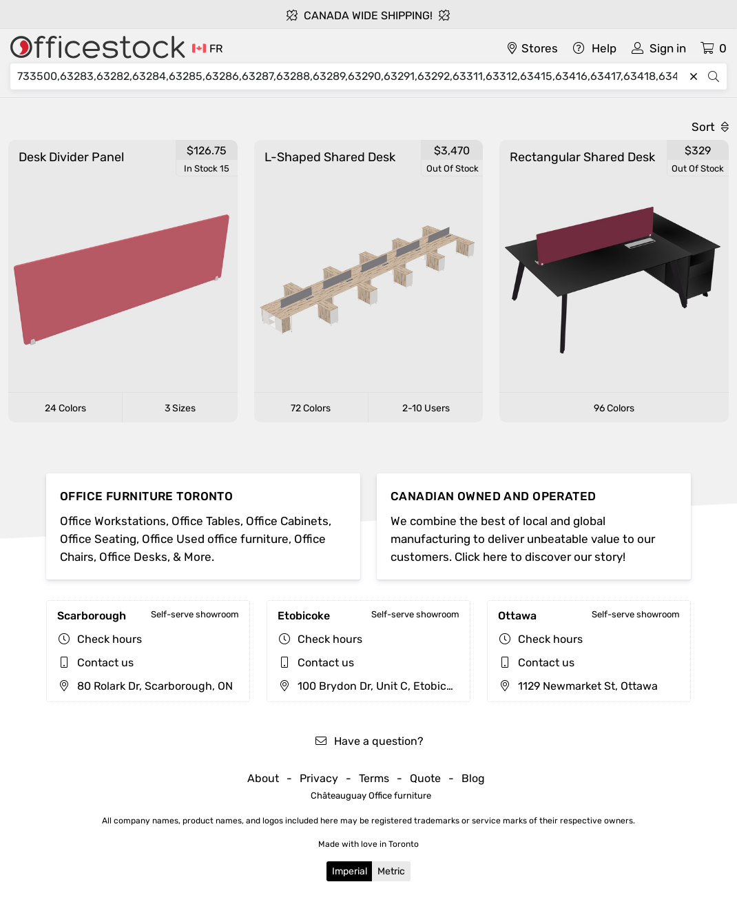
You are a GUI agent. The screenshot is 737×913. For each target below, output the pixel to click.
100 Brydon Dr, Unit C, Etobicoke (371, 686)
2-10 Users (426, 408)
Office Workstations (113, 521)
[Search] (350, 76)
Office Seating (98, 539)
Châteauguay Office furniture (371, 795)
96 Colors (614, 408)
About (263, 778)
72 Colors (311, 408)
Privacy (319, 778)
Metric (391, 871)
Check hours (109, 639)
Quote (425, 778)
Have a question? (369, 741)
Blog (473, 778)
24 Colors (65, 408)
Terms (374, 778)
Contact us (105, 662)
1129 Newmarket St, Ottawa (578, 686)
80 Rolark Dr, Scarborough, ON (145, 686)
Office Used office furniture (215, 539)
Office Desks (133, 557)
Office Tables (206, 521)
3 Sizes (180, 408)
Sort (710, 127)
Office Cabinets (287, 521)
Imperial (349, 871)
